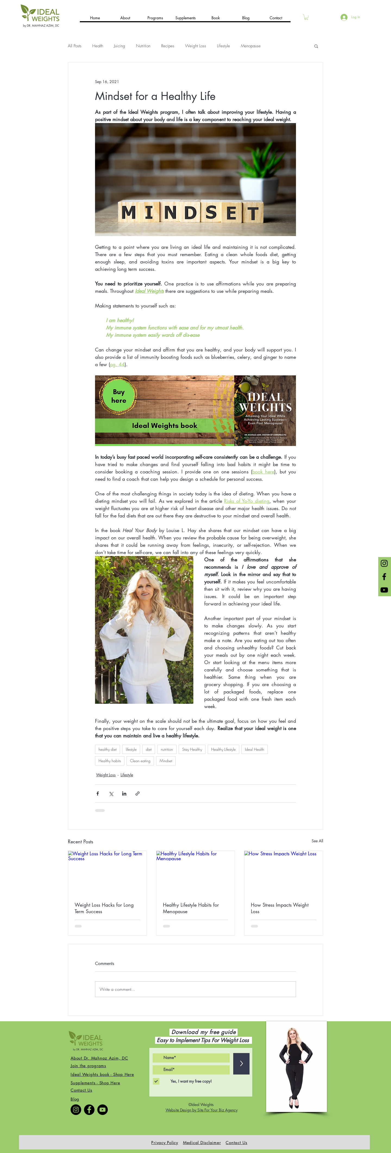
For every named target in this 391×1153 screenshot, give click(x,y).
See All (317, 840)
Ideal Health (254, 749)
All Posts (74, 46)
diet (149, 749)
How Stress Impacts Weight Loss (279, 908)
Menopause (251, 46)
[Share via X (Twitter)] (110, 793)
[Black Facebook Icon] (384, 576)
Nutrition (143, 46)
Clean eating (140, 760)
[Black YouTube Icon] (384, 590)
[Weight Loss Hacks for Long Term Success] (107, 873)
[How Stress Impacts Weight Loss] (283, 873)
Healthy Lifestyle (223, 749)
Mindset (166, 760)
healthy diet (107, 749)
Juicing (119, 46)
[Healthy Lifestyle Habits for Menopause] (195, 873)
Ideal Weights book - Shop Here (102, 1074)
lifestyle (131, 749)
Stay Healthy (192, 749)
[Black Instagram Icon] (384, 563)
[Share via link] (137, 793)
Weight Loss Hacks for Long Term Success (104, 908)
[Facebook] (89, 1109)
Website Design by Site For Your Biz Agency (202, 1110)
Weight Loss (195, 46)
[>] (241, 1064)
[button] (306, 17)
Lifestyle (223, 46)
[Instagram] (76, 1109)
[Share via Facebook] (97, 793)
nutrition (167, 749)
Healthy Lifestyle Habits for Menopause (191, 908)
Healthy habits (110, 760)
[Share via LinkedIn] (124, 793)
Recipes (167, 46)
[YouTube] (102, 1109)
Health (97, 46)
